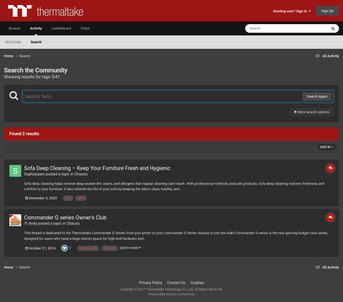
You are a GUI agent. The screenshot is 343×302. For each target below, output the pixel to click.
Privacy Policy (150, 283)
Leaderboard (61, 28)
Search (36, 42)
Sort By (326, 147)
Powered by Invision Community (172, 294)
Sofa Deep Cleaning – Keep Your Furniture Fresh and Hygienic (97, 168)
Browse (14, 28)
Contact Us (176, 283)
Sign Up (327, 11)
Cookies (197, 283)
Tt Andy (30, 223)
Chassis (81, 174)
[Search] (272, 28)
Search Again (317, 96)
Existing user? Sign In (292, 11)
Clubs (85, 28)
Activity (36, 30)
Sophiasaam (34, 174)
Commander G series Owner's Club (65, 217)
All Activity (13, 42)
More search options (311, 112)
